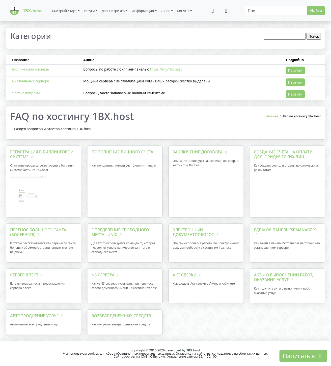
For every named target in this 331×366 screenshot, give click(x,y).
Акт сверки (187, 275)
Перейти (295, 70)
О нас (165, 10)
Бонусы (183, 10)
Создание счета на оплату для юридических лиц (283, 154)
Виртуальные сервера (30, 81)
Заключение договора (201, 152)
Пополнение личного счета (122, 154)
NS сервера (105, 275)
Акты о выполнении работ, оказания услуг (283, 277)
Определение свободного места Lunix (120, 232)
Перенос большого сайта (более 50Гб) (38, 232)
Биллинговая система (30, 69)
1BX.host (193, 350)
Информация (143, 10)
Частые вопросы (26, 93)
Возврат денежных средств (124, 315)
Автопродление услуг (37, 315)
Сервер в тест (27, 275)
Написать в (303, 356)
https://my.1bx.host (166, 69)
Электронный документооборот (196, 232)
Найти (316, 10)
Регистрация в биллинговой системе (42, 154)
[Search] (276, 10)
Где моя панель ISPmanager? (285, 232)
